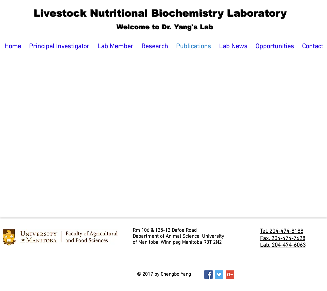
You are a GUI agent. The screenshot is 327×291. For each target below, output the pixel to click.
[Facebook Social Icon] (208, 274)
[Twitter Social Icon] (219, 274)
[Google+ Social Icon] (230, 274)
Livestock (45, 13)
